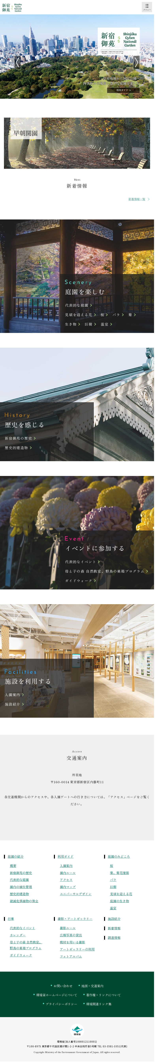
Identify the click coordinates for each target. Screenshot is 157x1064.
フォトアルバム (71, 956)
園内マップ (68, 886)
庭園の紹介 (16, 856)
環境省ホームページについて (56, 994)
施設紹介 (114, 918)
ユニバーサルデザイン (75, 893)
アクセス (66, 879)
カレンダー (18, 935)
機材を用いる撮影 (72, 942)
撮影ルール (68, 928)
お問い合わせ (63, 985)
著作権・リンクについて (103, 994)
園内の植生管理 (21, 886)
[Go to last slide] (17, 62)
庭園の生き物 (119, 901)
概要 (13, 865)
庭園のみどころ (119, 856)
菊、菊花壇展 (119, 872)
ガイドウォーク (21, 955)
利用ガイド (65, 856)
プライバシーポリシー (61, 1004)
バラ (113, 879)
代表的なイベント (22, 928)
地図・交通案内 (92, 985)
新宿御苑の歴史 (21, 872)
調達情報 (114, 937)
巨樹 (113, 886)
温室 (113, 908)
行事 (11, 918)
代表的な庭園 (19, 879)
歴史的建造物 (19, 893)
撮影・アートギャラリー (75, 918)
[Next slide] (136, 62)
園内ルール (68, 872)
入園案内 (66, 865)
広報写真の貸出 (71, 935)
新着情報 (114, 928)
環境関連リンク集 (98, 1004)
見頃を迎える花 (121, 893)
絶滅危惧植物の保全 (24, 901)
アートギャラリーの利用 (77, 949)
